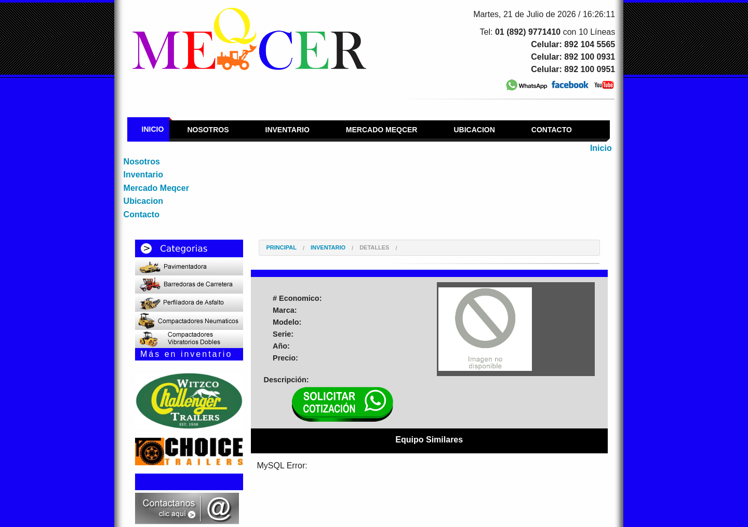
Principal (281, 248)
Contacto (551, 130)
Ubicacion (474, 130)
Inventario (287, 130)
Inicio (153, 129)
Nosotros (208, 130)
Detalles (374, 248)
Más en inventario (186, 354)
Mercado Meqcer (382, 130)
